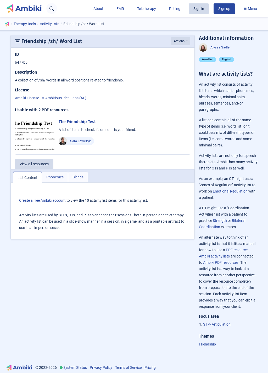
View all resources (34, 164)
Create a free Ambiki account (42, 200)
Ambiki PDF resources (220, 262)
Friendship (207, 344)
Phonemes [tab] (55, 177)
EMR (120, 9)
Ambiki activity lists (214, 256)
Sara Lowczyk (75, 141)
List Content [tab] (27, 177)
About (98, 9)
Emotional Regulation (230, 191)
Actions (179, 41)
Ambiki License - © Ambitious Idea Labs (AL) (50, 98)
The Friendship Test (77, 121)
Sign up (224, 9)
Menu (250, 9)
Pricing (174, 9)
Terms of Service (128, 367)
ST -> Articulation (217, 324)
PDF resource (237, 250)
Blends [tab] (77, 177)
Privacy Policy (101, 367)
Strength (220, 220)
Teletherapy (146, 9)
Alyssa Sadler (215, 47)
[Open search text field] (51, 8)
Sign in (198, 9)
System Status (75, 367)
